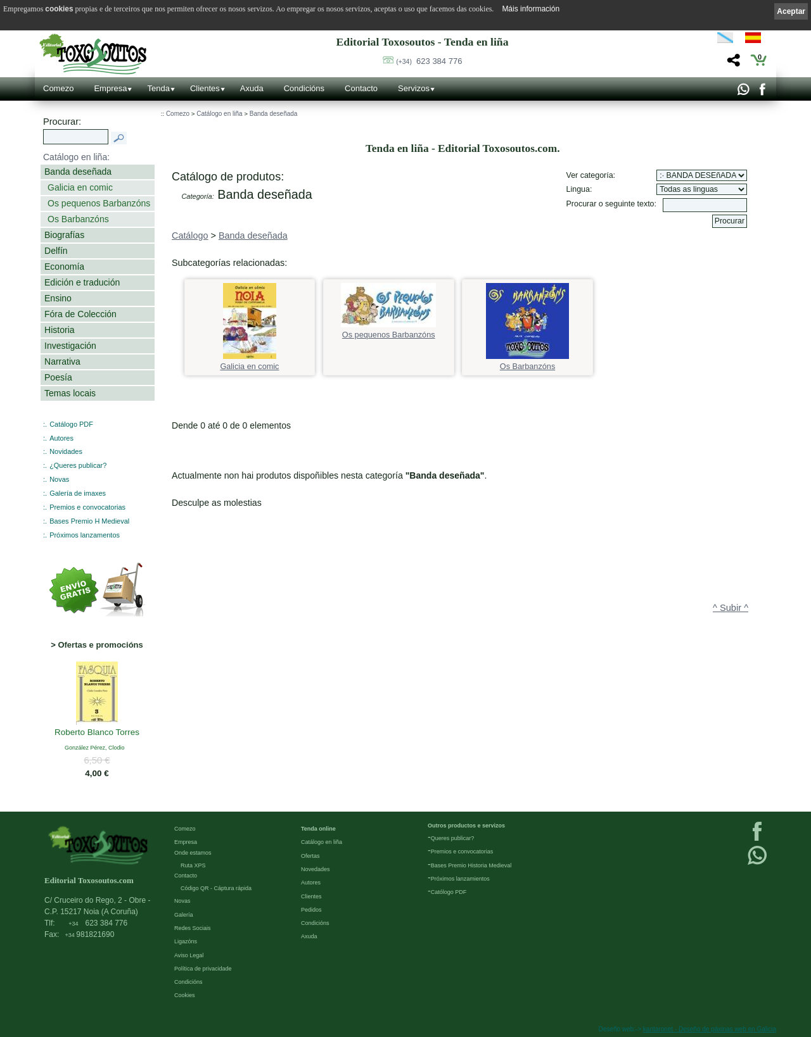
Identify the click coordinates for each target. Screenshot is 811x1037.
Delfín (56, 251)
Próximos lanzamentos (84, 535)
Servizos (414, 88)
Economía (64, 266)
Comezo (58, 88)
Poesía (58, 377)
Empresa (110, 88)
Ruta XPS (193, 865)
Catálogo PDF (71, 424)
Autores (61, 438)
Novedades (315, 869)
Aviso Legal (188, 955)
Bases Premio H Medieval (89, 521)
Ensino (58, 298)
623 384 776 (429, 61)
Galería (183, 915)
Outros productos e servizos (466, 825)
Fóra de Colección (80, 314)
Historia (59, 330)
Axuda (252, 88)
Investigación (70, 346)
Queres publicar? (453, 838)
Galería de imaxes (77, 493)
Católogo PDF (449, 892)
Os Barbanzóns (78, 219)
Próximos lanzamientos (460, 879)
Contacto (361, 88)
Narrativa (62, 361)
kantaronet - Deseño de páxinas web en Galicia (709, 1029)
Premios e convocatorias (87, 507)
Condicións (304, 88)
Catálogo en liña (219, 113)
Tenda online (318, 829)
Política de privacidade (203, 968)
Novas (59, 479)
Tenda (158, 88)
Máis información (530, 8)
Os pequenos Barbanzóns (99, 203)
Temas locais (70, 393)
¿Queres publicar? (77, 465)
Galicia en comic (80, 187)
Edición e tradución (82, 282)
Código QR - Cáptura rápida (216, 888)
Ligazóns (185, 941)
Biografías (64, 235)
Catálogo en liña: (76, 157)
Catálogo (190, 235)
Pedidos (311, 910)
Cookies (184, 995)
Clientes (205, 88)
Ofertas (310, 856)
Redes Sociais (192, 928)
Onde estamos (193, 853)
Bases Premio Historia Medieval (471, 865)
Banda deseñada (78, 172)
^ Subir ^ (730, 608)
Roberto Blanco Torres (96, 733)
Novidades (65, 451)
